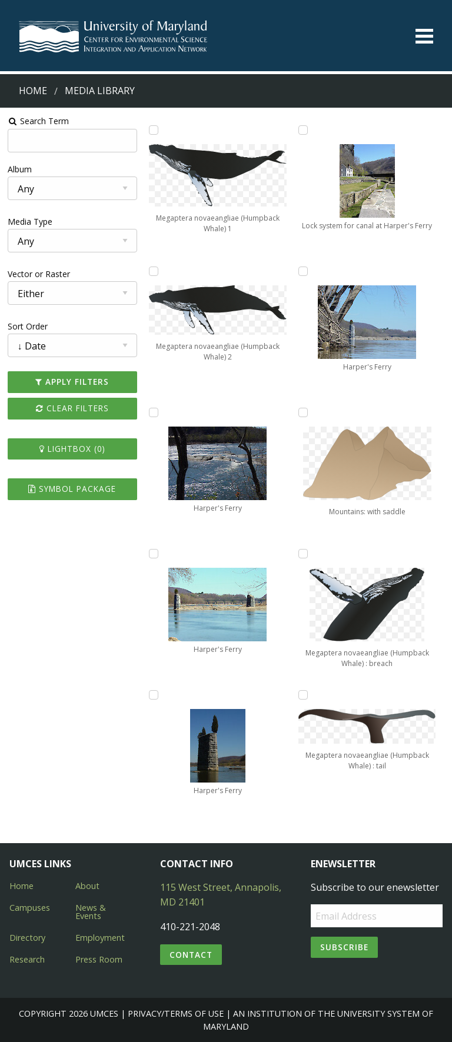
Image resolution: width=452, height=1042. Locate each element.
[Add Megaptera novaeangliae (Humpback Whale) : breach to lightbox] (303, 553)
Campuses (29, 907)
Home (33, 90)
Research (27, 959)
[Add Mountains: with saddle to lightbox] (303, 412)
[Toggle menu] (424, 36)
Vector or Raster (39, 273)
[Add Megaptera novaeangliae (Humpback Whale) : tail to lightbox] (303, 695)
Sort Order (28, 326)
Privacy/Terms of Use (176, 1013)
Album (20, 169)
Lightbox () (72, 448)
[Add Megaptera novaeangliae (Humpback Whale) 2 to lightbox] (153, 271)
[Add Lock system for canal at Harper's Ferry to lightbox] (303, 130)
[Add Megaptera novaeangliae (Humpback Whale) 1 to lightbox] (153, 130)
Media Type (30, 221)
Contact (191, 954)
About (87, 885)
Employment (100, 937)
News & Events (90, 911)
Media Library (100, 90)
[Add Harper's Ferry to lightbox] (153, 412)
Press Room (98, 959)
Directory (27, 937)
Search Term (38, 120)
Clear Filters (72, 408)
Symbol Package (72, 488)
